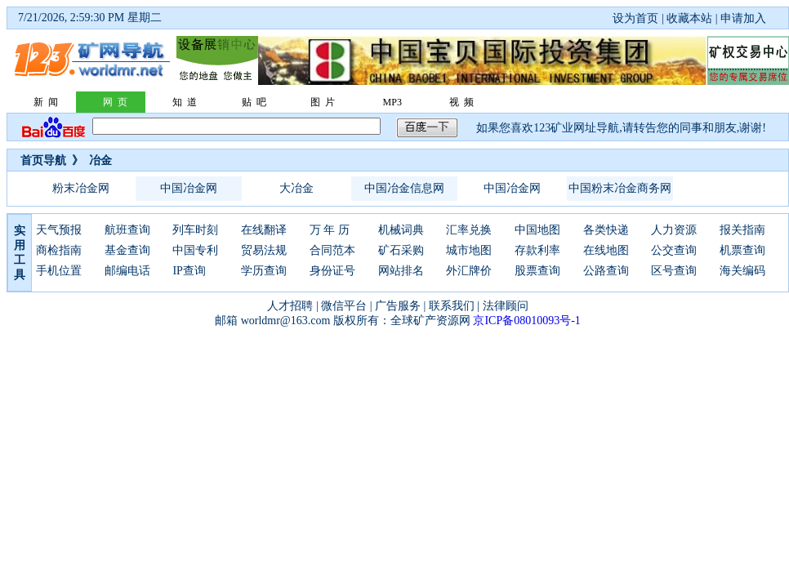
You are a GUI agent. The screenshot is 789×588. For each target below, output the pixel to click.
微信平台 (344, 306)
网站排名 (401, 271)
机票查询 (742, 250)
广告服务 (398, 306)
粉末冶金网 (80, 188)
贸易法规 (264, 250)
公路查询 (606, 271)
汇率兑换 (469, 230)
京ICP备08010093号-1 (526, 320)
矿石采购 (401, 250)
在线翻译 (264, 230)
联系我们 (452, 306)
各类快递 (606, 230)
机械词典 (401, 230)
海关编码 (742, 271)
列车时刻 (195, 230)
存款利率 (537, 250)
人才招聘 (290, 306)
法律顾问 (505, 306)
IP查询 (188, 271)
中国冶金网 (188, 188)
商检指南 (59, 250)
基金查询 (127, 250)
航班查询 (127, 230)
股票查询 (537, 271)
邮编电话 (127, 271)
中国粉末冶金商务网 (619, 188)
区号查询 (674, 271)
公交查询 (674, 250)
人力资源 (674, 230)
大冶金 (296, 188)
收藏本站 (689, 18)
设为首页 (635, 18)
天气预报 (59, 230)
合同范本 (332, 250)
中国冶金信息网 (404, 188)
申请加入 (743, 18)
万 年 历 (330, 230)
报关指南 (742, 230)
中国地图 (537, 230)
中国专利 (195, 250)
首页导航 (43, 160)
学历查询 (264, 271)
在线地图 (606, 250)
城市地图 (469, 250)
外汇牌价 (469, 271)
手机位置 (59, 271)
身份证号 (332, 271)
